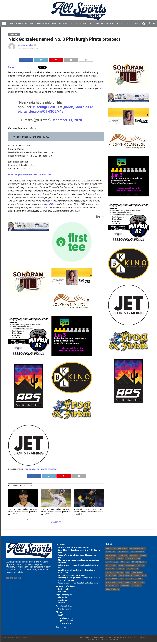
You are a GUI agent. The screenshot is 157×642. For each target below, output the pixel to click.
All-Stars (110, 582)
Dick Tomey (111, 575)
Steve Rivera (65, 623)
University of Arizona (36, 23)
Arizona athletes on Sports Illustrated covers (79, 583)
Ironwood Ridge (133, 559)
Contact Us (132, 23)
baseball (134, 555)
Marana (129, 579)
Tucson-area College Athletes (71, 575)
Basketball (63, 589)
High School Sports (62, 23)
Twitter (61, 603)
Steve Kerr (136, 586)
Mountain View (112, 589)
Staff (60, 615)
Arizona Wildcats (137, 548)
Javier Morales (66, 620)
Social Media (82, 23)
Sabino (143, 555)
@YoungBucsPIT (46, 107)
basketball (111, 565)
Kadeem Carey (112, 586)
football (125, 562)
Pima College (138, 582)
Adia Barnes (123, 552)
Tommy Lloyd (140, 575)
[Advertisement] (128, 426)
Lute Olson (111, 555)
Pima (121, 565)
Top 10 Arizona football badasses (73, 547)
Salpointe (110, 552)
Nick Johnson (132, 569)
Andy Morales (27, 45)
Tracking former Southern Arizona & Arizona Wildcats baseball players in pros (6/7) (55, 511)
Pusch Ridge (137, 572)
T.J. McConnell (123, 582)
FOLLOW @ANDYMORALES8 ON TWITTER (29, 174)
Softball (110, 559)
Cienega (120, 559)
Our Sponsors (64, 609)
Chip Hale (125, 586)
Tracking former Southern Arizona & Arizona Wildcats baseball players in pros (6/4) (88, 511)
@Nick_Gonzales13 (78, 107)
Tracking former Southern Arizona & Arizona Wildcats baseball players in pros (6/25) (22, 511)
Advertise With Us (102, 23)
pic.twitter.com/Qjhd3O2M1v (41, 111)
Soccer (140, 565)
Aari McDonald (125, 575)
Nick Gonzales (31, 469)
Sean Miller (122, 548)
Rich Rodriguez (137, 552)
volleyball (130, 565)
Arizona (138, 579)
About (118, 23)
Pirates (43, 469)
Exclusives (15, 23)
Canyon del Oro (139, 562)
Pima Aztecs (111, 579)
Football (62, 591)
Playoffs (120, 569)
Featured (110, 548)
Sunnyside (122, 555)
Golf (121, 579)
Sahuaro (110, 569)
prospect (53, 469)
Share (11, 67)
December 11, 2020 (66, 120)
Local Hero (50, 204)
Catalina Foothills (114, 572)
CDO (127, 572)
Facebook (62, 600)
